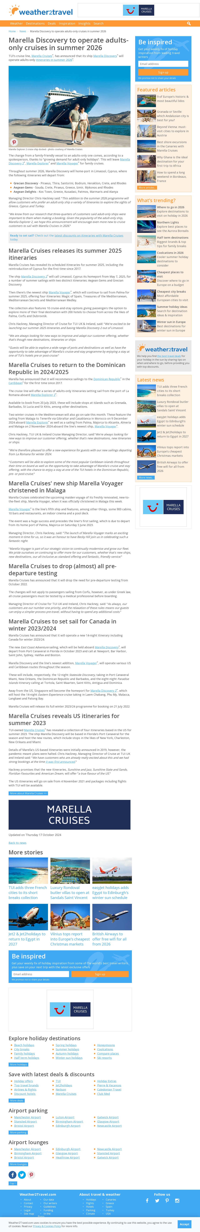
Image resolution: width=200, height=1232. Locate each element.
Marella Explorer (38, 163)
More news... (146, 477)
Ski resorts (104, 1058)
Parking (90, 1210)
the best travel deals (169, 356)
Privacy (28, 1206)
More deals (16, 1100)
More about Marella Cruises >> (28, 793)
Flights (90, 1203)
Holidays (91, 1199)
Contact (28, 1203)
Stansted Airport (25, 1121)
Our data (49, 1199)
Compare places (108, 1053)
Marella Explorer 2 (43, 395)
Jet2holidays (64, 1085)
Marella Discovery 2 (34, 276)
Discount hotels (24, 1094)
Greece (110, 1203)
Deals (52, 23)
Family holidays (24, 1053)
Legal (27, 1210)
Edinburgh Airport (68, 1126)
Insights (84, 23)
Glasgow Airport (108, 1121)
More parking (18, 1132)
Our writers (50, 1203)
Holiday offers (23, 1081)
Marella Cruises (42, 56)
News (23, 31)
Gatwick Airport (108, 1117)
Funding (48, 1210)
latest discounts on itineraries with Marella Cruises (89, 235)
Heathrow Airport (68, 1157)
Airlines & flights (25, 1089)
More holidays (18, 1064)
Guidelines (50, 1206)
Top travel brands (26, 1085)
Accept (184, 1224)
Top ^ (13, 1183)
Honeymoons (106, 1045)
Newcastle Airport (109, 1126)
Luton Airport (65, 1117)
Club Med (103, 1094)
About (27, 1199)
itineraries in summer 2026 (54, 60)
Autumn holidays (67, 1053)
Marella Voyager (67, 163)
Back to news (17, 843)
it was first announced (60, 762)
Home (12, 31)
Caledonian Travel (109, 1089)
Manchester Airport (27, 1117)
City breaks (21, 1049)
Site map (29, 1213)
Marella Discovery (105, 56)
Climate (90, 1213)
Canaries (111, 1199)
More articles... (147, 187)
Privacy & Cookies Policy (47, 1226)
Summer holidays (67, 1049)
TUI (58, 1081)
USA (108, 1213)
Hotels (90, 1206)
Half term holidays (26, 1058)
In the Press (44, 1215)
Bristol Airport (24, 1126)
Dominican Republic (106, 379)
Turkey (110, 1210)
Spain (109, 1206)
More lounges (18, 1164)
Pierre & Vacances (109, 1085)
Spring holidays (66, 1045)
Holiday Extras (106, 1081)
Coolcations (105, 1049)
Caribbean (15, 383)
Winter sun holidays (69, 1058)
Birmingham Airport (69, 1121)
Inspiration (67, 23)
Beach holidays (24, 1045)
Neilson (61, 1089)
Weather (16, 23)
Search (99, 23)
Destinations (35, 23)
